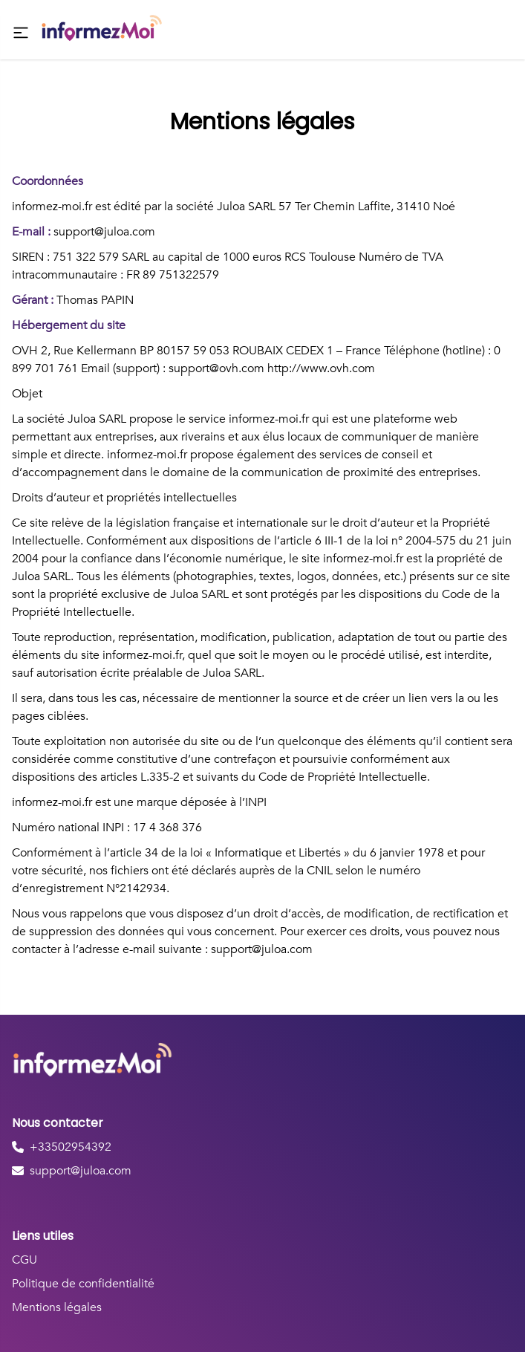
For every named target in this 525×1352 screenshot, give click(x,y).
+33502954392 (70, 1147)
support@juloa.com (80, 1171)
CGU (24, 1260)
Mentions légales (57, 1307)
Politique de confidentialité (83, 1283)
